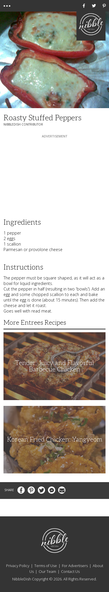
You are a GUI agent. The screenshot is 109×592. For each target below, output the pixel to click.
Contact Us (70, 571)
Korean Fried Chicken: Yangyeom (54, 439)
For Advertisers (75, 565)
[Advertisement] (54, 175)
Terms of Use (45, 565)
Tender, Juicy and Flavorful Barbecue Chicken (54, 366)
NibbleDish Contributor (23, 124)
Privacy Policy (17, 565)
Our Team (47, 571)
